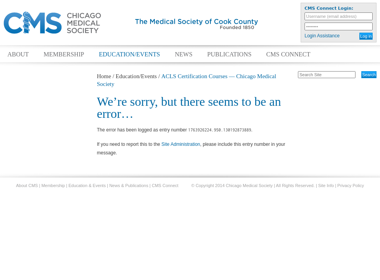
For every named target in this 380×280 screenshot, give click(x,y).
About (18, 54)
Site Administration (180, 144)
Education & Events (87, 185)
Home (104, 76)
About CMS (27, 185)
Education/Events (129, 54)
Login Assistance (322, 35)
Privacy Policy (350, 185)
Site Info (326, 185)
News (183, 54)
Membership (64, 54)
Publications (229, 54)
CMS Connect (288, 54)
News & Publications (128, 185)
